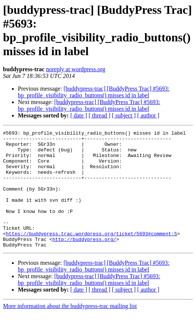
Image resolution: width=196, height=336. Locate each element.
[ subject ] (124, 115)
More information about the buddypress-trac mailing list (70, 329)
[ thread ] (99, 115)
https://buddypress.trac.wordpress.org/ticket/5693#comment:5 (91, 254)
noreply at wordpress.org (75, 69)
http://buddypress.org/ (84, 261)
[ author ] (148, 115)
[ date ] (78, 115)
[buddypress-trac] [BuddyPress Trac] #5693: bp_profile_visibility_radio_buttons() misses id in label (94, 91)
